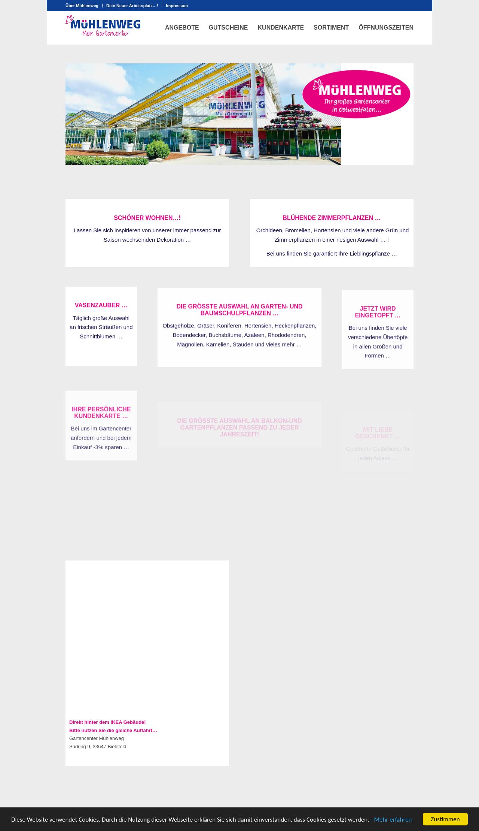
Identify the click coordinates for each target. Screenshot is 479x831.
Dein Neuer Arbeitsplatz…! (132, 5)
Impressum (177, 5)
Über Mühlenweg (81, 5)
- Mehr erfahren (391, 820)
